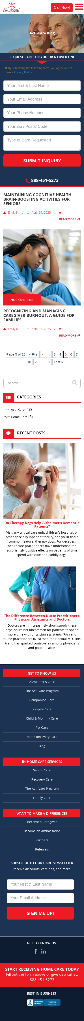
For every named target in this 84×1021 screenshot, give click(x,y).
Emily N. (11, 212)
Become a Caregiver (42, 822)
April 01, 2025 (39, 329)
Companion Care (41, 700)
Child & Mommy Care (42, 718)
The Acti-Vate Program (42, 691)
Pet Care (42, 728)
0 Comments (22, 299)
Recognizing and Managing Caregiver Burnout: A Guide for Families (39, 315)
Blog (42, 746)
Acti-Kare (18, 410)
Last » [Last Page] (58, 362)
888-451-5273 (42, 180)
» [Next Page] (49, 362)
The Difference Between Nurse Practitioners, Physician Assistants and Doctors (42, 617)
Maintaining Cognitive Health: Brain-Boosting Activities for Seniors (38, 199)
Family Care (42, 798)
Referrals (42, 849)
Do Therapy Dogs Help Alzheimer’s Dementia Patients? (42, 524)
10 (29, 362)
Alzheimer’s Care (42, 682)
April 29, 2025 (39, 212)
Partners (42, 840)
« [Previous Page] (43, 354)
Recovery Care (42, 779)
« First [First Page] (34, 354)
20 (37, 362)
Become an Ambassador (42, 831)
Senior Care (42, 770)
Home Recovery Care (41, 737)
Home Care (19, 417)
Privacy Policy (23, 72)
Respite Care (42, 709)
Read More (67, 219)
